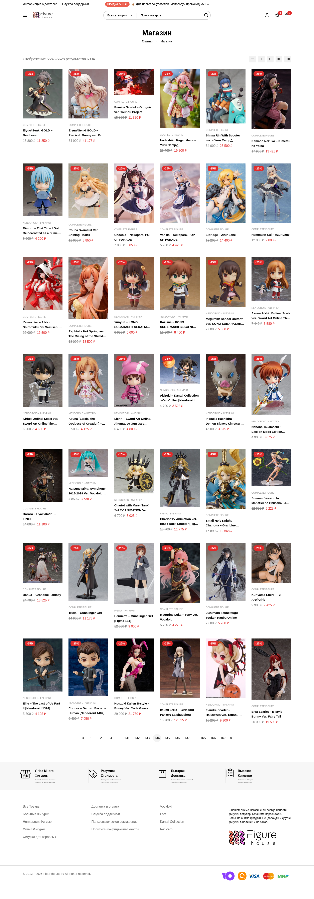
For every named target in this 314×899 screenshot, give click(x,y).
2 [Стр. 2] (101, 751)
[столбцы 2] (261, 72)
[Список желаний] (276, 17)
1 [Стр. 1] (91, 751)
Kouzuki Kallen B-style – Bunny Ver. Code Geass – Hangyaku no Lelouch (133, 721)
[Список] (252, 72)
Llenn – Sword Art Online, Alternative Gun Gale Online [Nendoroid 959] (133, 436)
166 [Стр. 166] (213, 751)
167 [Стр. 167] (223, 751)
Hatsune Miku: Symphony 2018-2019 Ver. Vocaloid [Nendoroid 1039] (88, 506)
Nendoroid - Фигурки (37, 236)
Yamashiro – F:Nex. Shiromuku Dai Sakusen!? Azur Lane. (42, 340)
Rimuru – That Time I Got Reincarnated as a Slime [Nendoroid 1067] (42, 246)
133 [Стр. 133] (147, 751)
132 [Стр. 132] (137, 751)
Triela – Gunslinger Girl (86, 626)
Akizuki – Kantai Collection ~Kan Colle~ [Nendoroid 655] (177, 413)
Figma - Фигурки (170, 526)
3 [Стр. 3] (111, 751)
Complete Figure (34, 138)
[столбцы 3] (270, 72)
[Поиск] (216, 17)
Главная (147, 54)
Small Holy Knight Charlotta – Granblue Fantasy (221, 538)
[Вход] (266, 17)
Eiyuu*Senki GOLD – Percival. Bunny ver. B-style (85, 148)
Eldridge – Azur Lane (222, 248)
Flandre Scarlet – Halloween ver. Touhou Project (223, 728)
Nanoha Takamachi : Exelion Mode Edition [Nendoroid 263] (268, 444)
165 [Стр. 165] (203, 751)
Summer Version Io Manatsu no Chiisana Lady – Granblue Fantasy (271, 516)
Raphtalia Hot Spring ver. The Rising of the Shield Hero (87, 349)
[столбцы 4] (279, 72)
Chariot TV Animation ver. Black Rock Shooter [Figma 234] (179, 536)
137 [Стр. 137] (187, 751)
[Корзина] (286, 17)
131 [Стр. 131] (127, 751)
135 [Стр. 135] (167, 751)
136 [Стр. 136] (177, 751)
